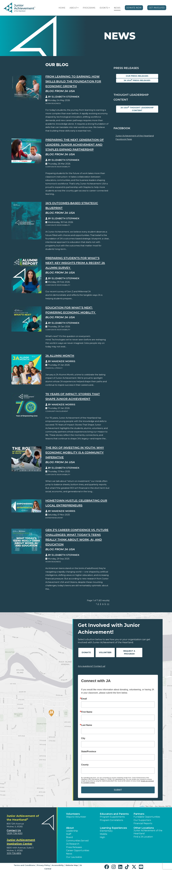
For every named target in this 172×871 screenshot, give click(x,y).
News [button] (69, 853)
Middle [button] (103, 834)
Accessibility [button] (58, 865)
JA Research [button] (72, 844)
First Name (86, 712)
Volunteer (105, 652)
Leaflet (142, 806)
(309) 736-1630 (14, 833)
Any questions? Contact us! (91, 666)
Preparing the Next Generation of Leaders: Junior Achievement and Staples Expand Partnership (74, 144)
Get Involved (157, 7)
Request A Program (129, 652)
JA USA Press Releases (137, 80)
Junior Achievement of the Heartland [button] (148, 832)
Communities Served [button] (77, 840)
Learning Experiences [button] (113, 828)
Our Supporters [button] (142, 820)
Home (62, 8)
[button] (77, 8)
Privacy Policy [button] (43, 865)
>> (108, 604)
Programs (89, 8)
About (73, 8)
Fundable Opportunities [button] (147, 817)
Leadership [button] (72, 831)
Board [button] (69, 837)
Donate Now (134, 7)
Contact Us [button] (14, 830)
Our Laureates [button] (74, 857)
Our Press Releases (137, 76)
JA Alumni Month (59, 355)
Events (104, 8)
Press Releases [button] (74, 847)
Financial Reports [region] (143, 823)
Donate (86, 652)
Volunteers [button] (73, 814)
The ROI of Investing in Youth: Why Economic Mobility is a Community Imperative (74, 452)
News (117, 8)
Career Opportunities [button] (77, 850)
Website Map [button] (71, 865)
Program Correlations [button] (111, 820)
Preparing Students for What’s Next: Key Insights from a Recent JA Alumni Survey (75, 262)
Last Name (86, 725)
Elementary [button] (106, 831)
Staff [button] (68, 834)
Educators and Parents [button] (114, 814)
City (83, 738)
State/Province (88, 751)
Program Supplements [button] (112, 817)
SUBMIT (118, 790)
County (85, 765)
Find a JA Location (143, 836)
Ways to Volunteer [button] (76, 817)
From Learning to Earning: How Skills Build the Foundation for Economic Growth (73, 81)
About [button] (70, 828)
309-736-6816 (14, 853)
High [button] (102, 837)
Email (84, 699)
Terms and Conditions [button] (24, 865)
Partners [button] (139, 814)
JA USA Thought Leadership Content (137, 109)
